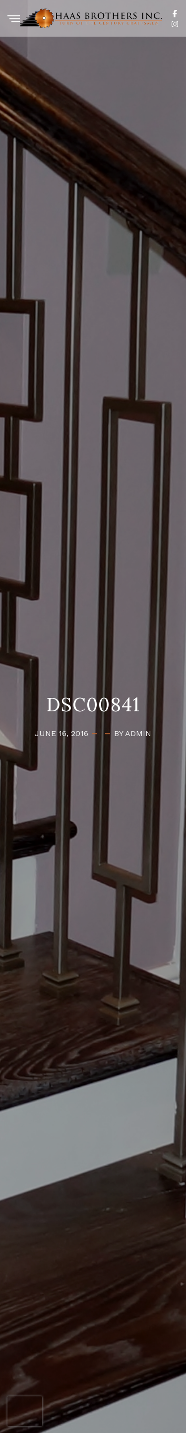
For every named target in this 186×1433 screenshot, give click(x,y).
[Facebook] (175, 13)
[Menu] (13, 19)
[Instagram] (175, 23)
